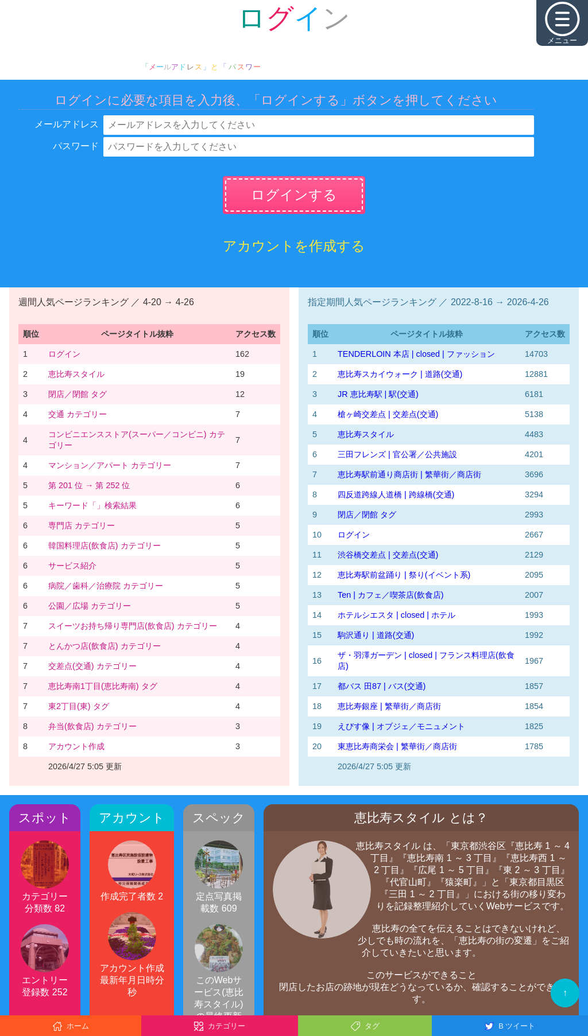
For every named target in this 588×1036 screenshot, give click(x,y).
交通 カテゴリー (77, 414)
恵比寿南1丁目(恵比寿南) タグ (102, 686)
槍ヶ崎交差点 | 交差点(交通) (388, 414)
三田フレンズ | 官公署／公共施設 (397, 454)
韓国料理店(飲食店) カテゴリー (104, 545)
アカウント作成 (76, 746)
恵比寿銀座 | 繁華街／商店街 (389, 706)
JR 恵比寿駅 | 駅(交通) (378, 394)
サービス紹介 (72, 565)
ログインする (294, 194)
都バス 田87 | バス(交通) (381, 686)
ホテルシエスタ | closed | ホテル (396, 615)
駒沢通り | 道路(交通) (376, 635)
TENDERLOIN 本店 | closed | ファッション (416, 354)
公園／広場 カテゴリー (89, 605)
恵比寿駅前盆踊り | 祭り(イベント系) (404, 574)
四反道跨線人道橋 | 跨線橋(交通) (396, 494)
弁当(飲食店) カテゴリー (92, 726)
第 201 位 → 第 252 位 (89, 485)
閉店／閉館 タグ (77, 394)
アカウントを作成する (294, 246)
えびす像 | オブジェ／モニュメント (401, 726)
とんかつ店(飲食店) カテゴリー (104, 646)
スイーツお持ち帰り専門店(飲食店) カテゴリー (132, 625)
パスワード (76, 146)
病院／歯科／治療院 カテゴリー (105, 585)
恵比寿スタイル (76, 374)
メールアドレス (66, 124)
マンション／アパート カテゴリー (109, 465)
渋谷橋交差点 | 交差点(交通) (388, 554)
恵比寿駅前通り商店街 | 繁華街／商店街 (409, 474)
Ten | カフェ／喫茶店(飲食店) (391, 594)
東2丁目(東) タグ (78, 706)
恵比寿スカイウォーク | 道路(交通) (400, 374)
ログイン (64, 354)
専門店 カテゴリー (81, 525)
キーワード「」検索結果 (92, 505)
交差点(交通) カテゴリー (92, 666)
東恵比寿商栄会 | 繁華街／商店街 (397, 746)
